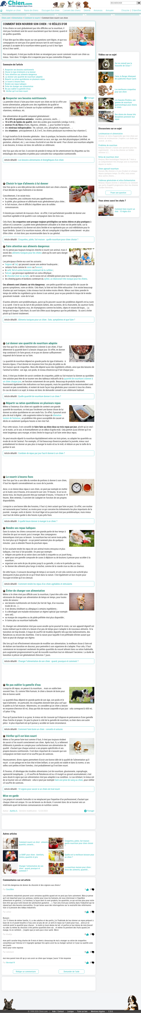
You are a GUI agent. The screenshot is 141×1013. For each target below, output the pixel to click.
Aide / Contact (58, 1011)
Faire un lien (82, 1011)
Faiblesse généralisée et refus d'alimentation (116, 180)
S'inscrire (125, 10)
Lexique (70, 1011)
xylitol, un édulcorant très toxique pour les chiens (65, 278)
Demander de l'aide (71, 971)
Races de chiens (31, 10)
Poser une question (118, 193)
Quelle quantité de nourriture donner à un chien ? (39, 396)
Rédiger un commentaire (26, 971)
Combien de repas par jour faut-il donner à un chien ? (41, 453)
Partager (89, 98)
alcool (8, 273)
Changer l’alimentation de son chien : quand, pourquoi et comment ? (48, 661)
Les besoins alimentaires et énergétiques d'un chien (41, 160)
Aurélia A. (14, 811)
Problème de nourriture (107, 145)
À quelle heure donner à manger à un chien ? (37, 521)
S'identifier (136, 10)
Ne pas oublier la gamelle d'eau (18, 89)
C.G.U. (110, 1011)
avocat (39, 267)
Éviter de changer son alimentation (19, 86)
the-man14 (10, 962)
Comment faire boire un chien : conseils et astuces (40, 729)
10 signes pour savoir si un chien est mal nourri (39, 789)
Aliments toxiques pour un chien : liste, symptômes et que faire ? (46, 319)
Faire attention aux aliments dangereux (21, 74)
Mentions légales (98, 1011)
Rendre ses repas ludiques (15, 84)
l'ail (16, 264)
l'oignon (8, 264)
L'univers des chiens (71, 10)
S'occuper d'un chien (51, 10)
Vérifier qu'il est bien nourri (17, 91)
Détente (87, 10)
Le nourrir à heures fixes (15, 81)
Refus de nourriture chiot (108, 157)
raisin (29, 267)
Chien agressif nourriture (108, 169)
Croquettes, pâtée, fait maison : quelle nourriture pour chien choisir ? (48, 239)
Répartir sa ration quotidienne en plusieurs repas (25, 79)
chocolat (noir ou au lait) (18, 276)
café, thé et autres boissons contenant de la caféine (30, 270)
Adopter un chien (13, 10)
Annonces (98, 10)
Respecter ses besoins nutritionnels (19, 69)
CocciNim (10, 889)
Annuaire (110, 10)
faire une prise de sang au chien (69, 780)
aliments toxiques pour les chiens (27, 252)
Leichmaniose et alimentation (110, 133)
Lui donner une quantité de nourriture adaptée (24, 77)
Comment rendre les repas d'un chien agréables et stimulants (45, 584)
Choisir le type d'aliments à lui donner (20, 72)
